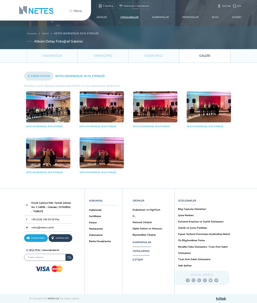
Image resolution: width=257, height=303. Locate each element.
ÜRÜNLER (101, 17)
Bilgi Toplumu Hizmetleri (192, 209)
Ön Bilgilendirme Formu (191, 240)
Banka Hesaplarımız (100, 241)
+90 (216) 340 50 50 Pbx (45, 219)
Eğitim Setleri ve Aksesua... (148, 228)
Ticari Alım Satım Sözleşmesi (194, 259)
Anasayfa (32, 33)
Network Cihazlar (142, 222)
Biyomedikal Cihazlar (144, 235)
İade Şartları (185, 265)
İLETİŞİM (236, 17)
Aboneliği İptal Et (50, 250)
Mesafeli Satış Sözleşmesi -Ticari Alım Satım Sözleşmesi (203, 250)
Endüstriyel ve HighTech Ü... (146, 213)
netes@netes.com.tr (42, 227)
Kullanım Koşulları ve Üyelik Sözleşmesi (200, 221)
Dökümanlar (96, 235)
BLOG (215, 17)
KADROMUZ (154, 56)
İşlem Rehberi (186, 215)
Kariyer (93, 222)
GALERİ (204, 56)
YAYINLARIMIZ (141, 251)
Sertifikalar (95, 216)
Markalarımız (96, 228)
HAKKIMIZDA (52, 56)
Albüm (45, 33)
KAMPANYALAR (160, 17)
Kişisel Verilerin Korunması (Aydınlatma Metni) (204, 234)
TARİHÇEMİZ (103, 56)
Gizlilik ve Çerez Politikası (192, 228)
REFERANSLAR (190, 17)
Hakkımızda (95, 210)
